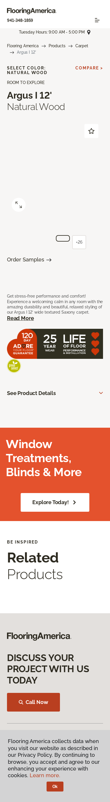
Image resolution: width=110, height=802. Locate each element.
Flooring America (23, 45)
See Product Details (31, 393)
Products (57, 45)
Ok (55, 786)
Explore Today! (54, 502)
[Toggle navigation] (97, 20)
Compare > (89, 68)
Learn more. (45, 775)
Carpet (81, 45)
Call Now (33, 702)
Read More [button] (20, 318)
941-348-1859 (20, 20)
